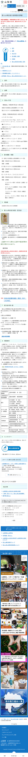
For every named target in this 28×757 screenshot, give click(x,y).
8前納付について (6, 70)
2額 (12, 51)
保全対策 (5, 486)
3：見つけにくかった (8, 516)
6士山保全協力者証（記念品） (12, 210)
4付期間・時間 (15, 56)
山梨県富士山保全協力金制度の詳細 (11, 491)
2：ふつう (16, 508)
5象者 (12, 59)
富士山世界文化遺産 (14, 719)
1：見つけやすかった (8, 514)
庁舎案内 (4, 727)
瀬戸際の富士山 (6, 496)
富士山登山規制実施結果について (11, 545)
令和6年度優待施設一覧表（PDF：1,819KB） (15, 299)
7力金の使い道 (5, 66)
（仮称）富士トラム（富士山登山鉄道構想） (14, 493)
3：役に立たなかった (8, 509)
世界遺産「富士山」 (8, 535)
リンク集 (4, 737)
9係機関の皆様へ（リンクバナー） (10, 73)
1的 (12, 48)
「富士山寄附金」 (20, 41)
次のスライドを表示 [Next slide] (26, 6)
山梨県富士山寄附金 (8, 533)
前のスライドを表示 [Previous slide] (1, 6)
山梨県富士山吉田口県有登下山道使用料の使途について (14, 539)
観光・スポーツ (7, 719)
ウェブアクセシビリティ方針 (9, 735)
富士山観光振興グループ (9, 542)
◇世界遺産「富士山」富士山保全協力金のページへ (13, 76)
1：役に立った (6, 508)
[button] (21, 2)
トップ (2, 719)
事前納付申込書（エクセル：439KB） (14, 367)
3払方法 (13, 53)
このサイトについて (7, 732)
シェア (25, 10)
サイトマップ (5, 730)
